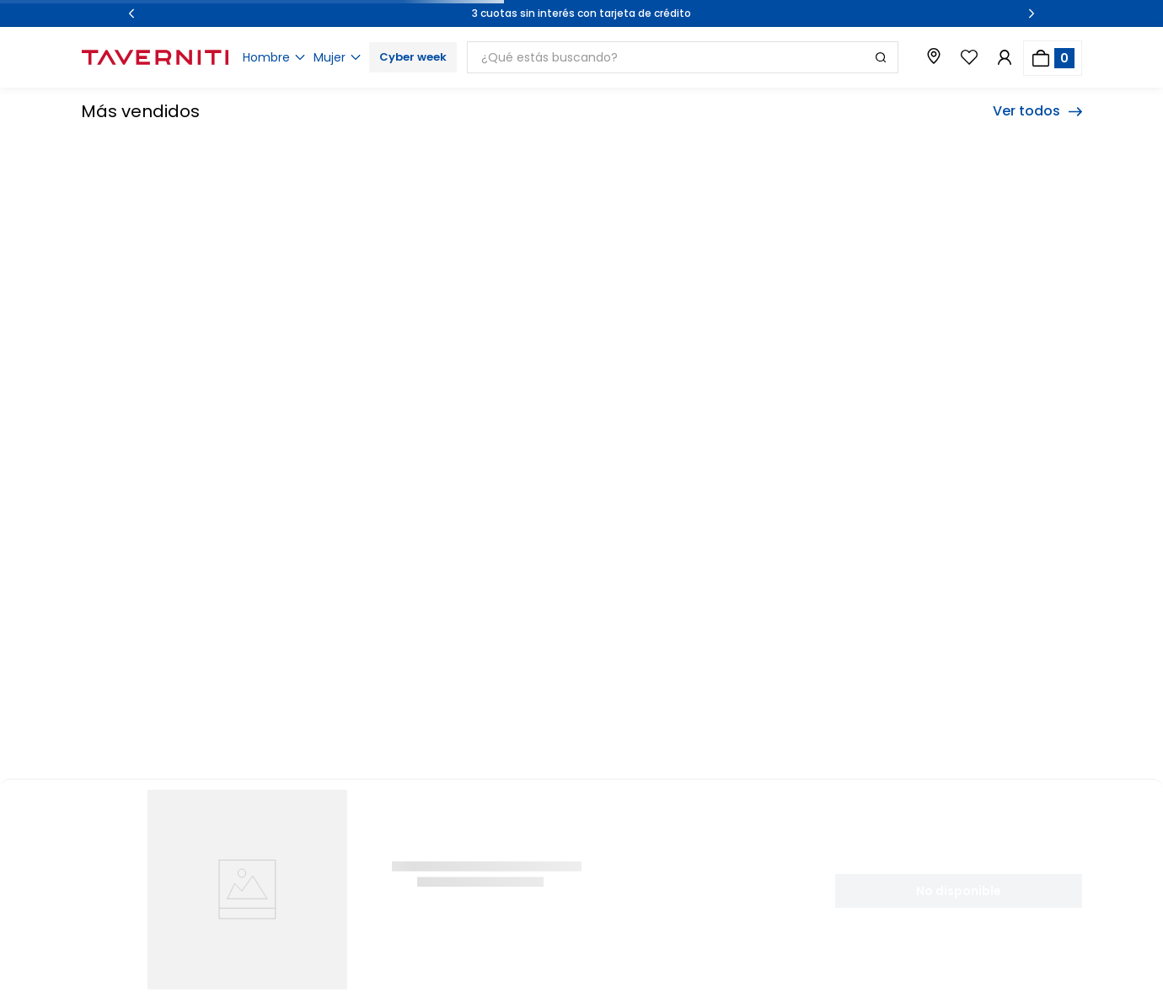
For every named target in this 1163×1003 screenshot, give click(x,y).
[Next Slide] (1031, 13)
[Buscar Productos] (880, 57)
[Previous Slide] (131, 13)
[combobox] (688, 57)
